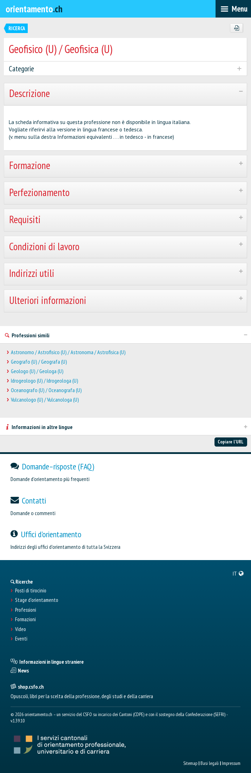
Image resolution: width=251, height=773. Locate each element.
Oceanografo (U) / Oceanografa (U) (46, 390)
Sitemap (190, 763)
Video (20, 629)
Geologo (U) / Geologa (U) (37, 371)
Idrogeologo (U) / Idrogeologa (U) (44, 380)
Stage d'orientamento (36, 600)
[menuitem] (238, 573)
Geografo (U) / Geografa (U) (39, 361)
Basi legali (209, 763)
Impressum (231, 763)
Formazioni (25, 619)
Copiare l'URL (231, 442)
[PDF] (236, 28)
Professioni (25, 610)
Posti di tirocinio (30, 590)
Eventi (21, 639)
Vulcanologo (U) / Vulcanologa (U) (45, 399)
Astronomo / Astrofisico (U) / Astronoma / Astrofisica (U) (68, 352)
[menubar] (233, 9)
